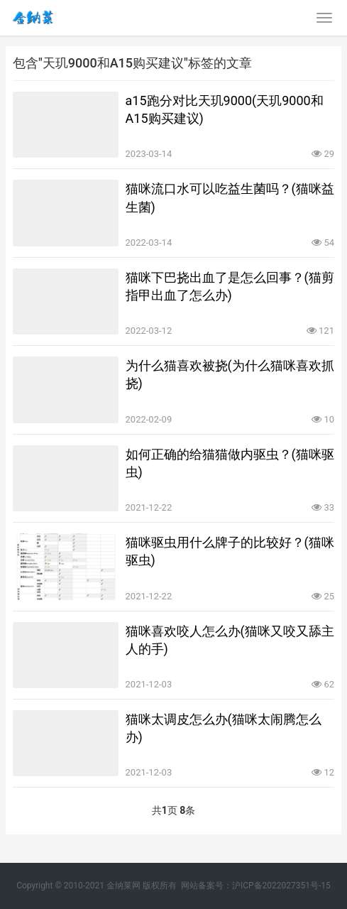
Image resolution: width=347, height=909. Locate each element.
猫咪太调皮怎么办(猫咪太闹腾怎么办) (223, 728)
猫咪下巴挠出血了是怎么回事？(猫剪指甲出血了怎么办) (230, 286)
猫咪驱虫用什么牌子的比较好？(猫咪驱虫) (230, 551)
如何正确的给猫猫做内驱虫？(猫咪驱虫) (230, 463)
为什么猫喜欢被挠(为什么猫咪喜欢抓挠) (230, 374)
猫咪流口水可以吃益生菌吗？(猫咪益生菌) (230, 197)
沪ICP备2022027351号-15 (281, 886)
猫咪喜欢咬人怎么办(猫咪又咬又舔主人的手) (230, 640)
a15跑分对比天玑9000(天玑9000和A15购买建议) (225, 109)
